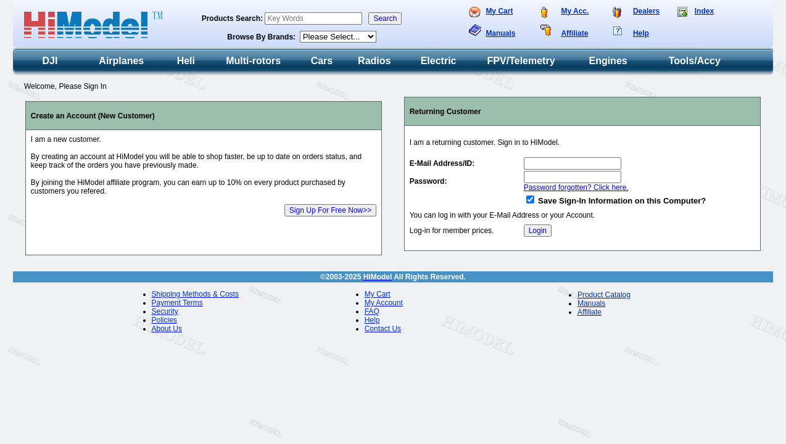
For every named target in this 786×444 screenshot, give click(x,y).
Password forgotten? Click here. (576, 187)
